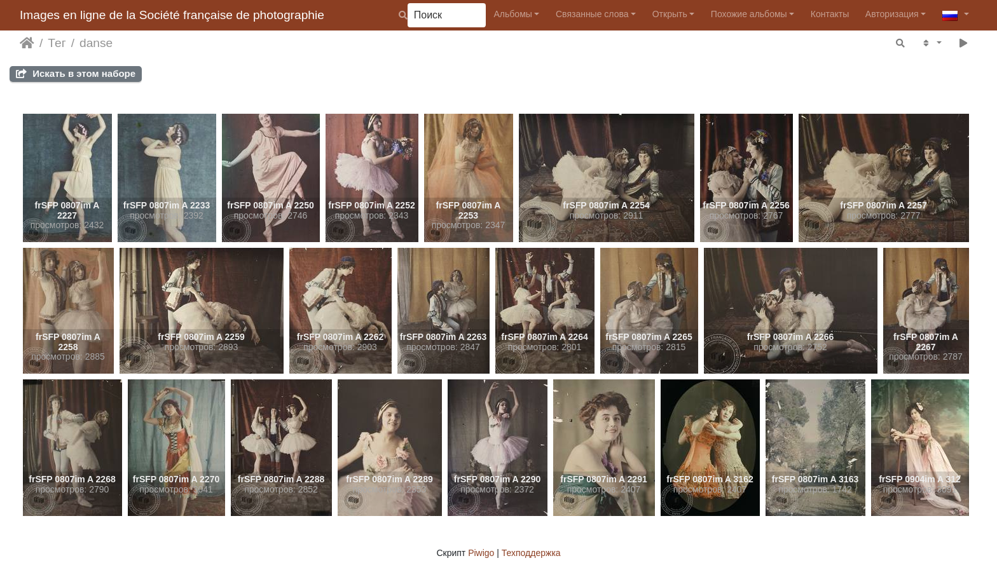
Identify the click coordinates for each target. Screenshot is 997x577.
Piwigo (481, 553)
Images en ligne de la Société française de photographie (172, 15)
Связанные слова (592, 14)
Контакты (830, 14)
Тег (56, 43)
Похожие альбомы (749, 14)
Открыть (669, 14)
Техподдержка (531, 553)
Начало (27, 43)
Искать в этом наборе (75, 73)
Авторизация (892, 14)
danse (96, 43)
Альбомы (513, 14)
